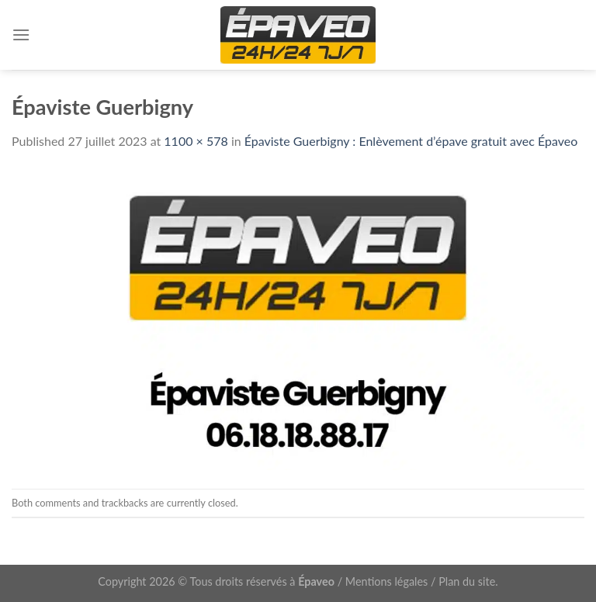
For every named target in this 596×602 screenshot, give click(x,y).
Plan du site (466, 581)
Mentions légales (386, 581)
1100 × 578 (195, 140)
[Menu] (21, 35)
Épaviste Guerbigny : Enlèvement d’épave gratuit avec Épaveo (411, 140)
